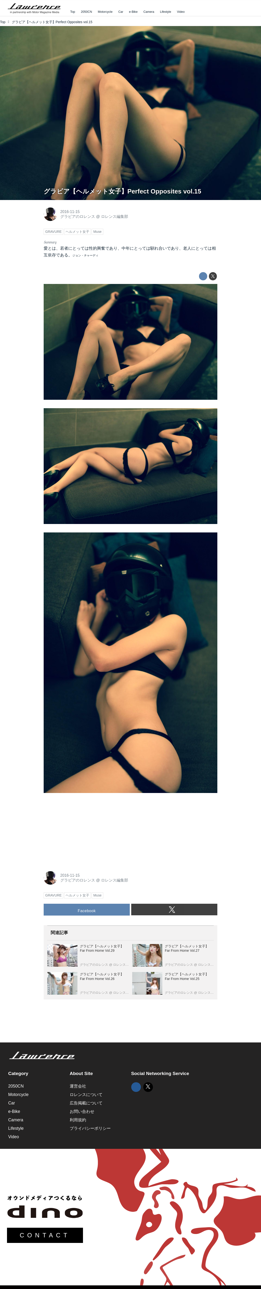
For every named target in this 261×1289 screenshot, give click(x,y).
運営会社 (78, 1086)
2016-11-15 (70, 212)
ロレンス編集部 (114, 216)
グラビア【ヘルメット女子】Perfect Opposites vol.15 (122, 191)
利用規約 (78, 1119)
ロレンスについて (86, 1094)
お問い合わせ (82, 1111)
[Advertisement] (80, 831)
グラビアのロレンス (77, 216)
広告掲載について (86, 1103)
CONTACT (45, 1235)
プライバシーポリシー (90, 1128)
